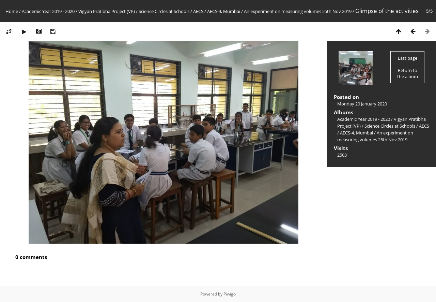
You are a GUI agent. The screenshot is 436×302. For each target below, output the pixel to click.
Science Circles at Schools (164, 11)
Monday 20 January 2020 (362, 104)
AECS (198, 11)
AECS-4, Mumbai (223, 11)
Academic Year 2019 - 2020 (48, 11)
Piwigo (229, 294)
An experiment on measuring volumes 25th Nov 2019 (298, 11)
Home (11, 11)
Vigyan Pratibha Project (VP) (106, 11)
